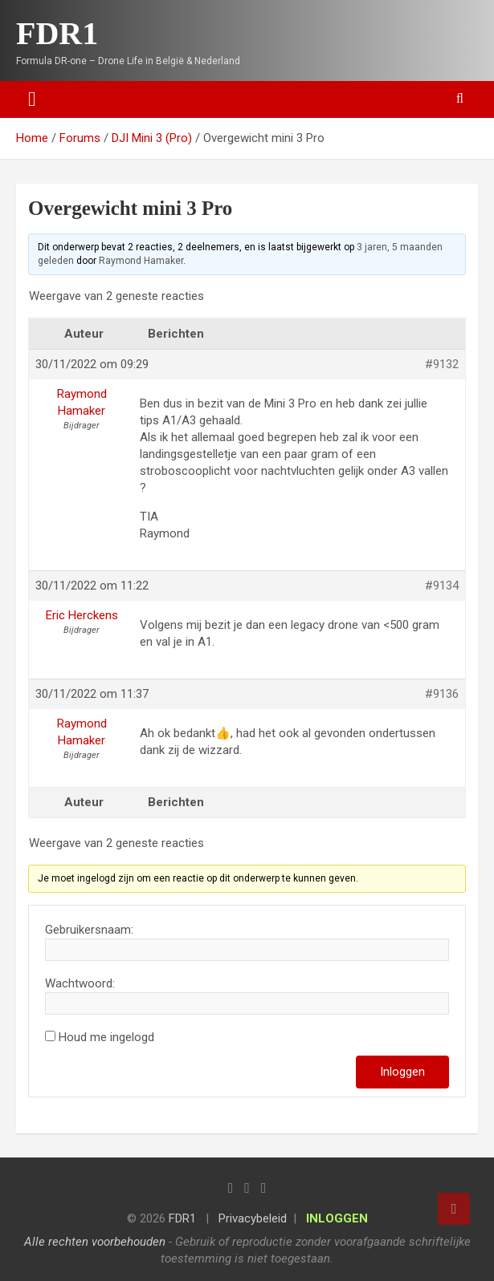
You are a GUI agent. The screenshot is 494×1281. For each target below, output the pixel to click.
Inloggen (402, 1071)
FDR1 (57, 33)
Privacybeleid (252, 1218)
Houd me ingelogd (106, 1037)
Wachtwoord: (80, 983)
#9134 (442, 585)
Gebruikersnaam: (89, 929)
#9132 (442, 364)
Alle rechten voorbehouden (94, 1241)
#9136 (442, 694)
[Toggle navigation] (32, 99)
